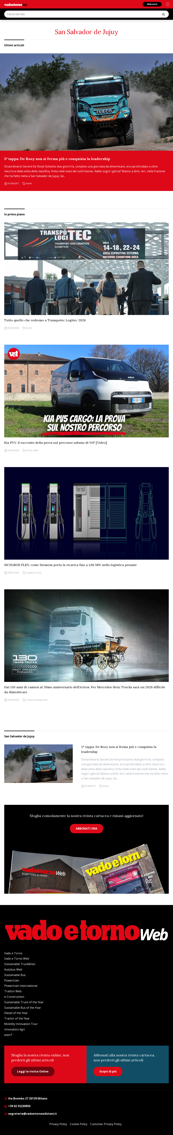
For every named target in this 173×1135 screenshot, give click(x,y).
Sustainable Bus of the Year (22, 1008)
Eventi (29, 183)
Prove (29, 450)
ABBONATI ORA (86, 828)
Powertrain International (20, 986)
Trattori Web (13, 991)
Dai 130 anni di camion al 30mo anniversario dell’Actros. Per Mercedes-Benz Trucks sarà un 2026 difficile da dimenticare (84, 689)
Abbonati (152, 4)
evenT (8, 1035)
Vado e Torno (13, 953)
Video (36, 450)
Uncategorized (39, 699)
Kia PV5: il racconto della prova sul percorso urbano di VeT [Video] (55, 443)
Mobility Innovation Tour (21, 1024)
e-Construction (14, 997)
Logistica (30, 572)
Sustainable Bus (15, 975)
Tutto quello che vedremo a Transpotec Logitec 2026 (45, 320)
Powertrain (11, 980)
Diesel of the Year (16, 1013)
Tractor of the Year (17, 1018)
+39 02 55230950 (17, 1106)
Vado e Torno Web (16, 958)
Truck (38, 572)
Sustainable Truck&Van (19, 964)
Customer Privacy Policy (106, 1124)
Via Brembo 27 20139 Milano (25, 1098)
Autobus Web (13, 969)
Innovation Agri (14, 1029)
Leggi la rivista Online (33, 1071)
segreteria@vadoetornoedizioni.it (30, 1114)
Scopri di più (108, 1071)
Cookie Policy (78, 1124)
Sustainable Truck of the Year (24, 1002)
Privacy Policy (58, 1124)
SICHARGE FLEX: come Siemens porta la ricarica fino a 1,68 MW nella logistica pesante (70, 565)
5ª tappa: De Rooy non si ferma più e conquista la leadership (57, 159)
